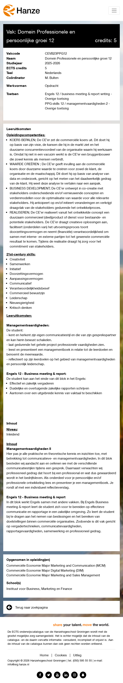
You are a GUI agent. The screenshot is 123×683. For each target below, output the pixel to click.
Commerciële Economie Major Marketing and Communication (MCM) (56, 565)
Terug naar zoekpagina (27, 607)
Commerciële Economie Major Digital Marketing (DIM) (45, 570)
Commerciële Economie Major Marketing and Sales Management (53, 575)
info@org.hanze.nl (18, 664)
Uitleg (77, 655)
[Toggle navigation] (114, 10)
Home (44, 655)
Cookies (61, 655)
